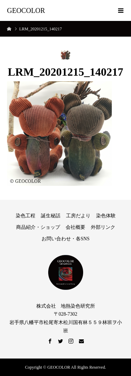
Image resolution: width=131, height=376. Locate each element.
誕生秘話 (50, 215)
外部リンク (103, 227)
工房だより (78, 215)
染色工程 (25, 215)
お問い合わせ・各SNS (66, 238)
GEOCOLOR (26, 10)
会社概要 (75, 227)
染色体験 (106, 215)
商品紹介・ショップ (38, 227)
